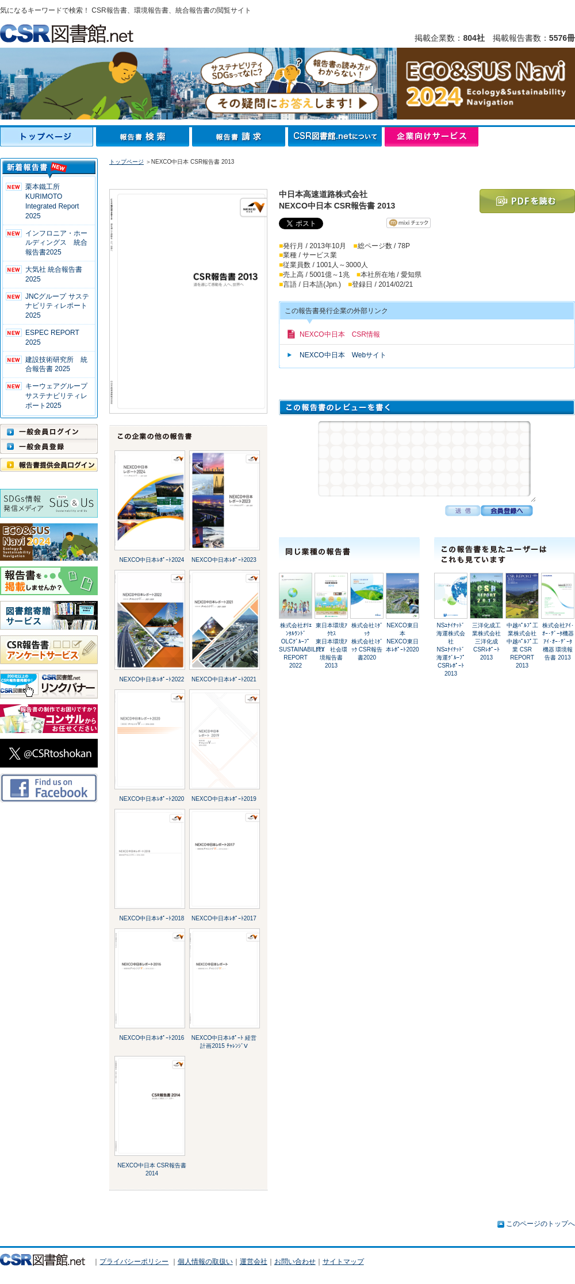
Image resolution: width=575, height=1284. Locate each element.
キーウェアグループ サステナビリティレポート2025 (59, 396)
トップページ (48, 136)
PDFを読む (527, 201)
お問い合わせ (295, 1262)
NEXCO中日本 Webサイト (343, 355)
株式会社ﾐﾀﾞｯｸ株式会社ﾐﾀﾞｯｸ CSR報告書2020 (367, 641)
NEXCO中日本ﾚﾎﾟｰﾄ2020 (152, 799)
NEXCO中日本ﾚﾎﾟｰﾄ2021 (223, 679)
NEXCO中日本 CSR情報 (340, 334)
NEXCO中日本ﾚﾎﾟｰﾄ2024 (152, 560)
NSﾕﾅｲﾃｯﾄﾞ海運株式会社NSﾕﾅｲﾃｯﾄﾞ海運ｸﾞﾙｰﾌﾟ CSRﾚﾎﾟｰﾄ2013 (450, 649)
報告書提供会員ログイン (49, 465)
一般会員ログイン (49, 431)
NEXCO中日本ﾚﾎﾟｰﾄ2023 (223, 560)
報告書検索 (144, 136)
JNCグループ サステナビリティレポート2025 (57, 306)
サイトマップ (343, 1262)
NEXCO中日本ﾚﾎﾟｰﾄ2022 (152, 679)
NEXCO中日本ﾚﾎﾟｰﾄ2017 (223, 918)
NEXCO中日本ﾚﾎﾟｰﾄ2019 (223, 799)
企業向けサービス (431, 136)
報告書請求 (240, 136)
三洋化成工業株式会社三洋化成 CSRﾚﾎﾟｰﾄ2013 (486, 641)
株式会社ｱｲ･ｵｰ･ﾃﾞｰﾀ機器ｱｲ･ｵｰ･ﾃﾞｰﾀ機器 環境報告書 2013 (558, 641)
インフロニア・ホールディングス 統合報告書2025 (56, 243)
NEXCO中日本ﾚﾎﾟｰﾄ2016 (152, 1038)
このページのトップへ (540, 1224)
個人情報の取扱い (205, 1262)
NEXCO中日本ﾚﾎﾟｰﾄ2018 (152, 918)
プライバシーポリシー (133, 1262)
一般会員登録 (49, 446)
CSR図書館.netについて (336, 136)
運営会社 (253, 1262)
